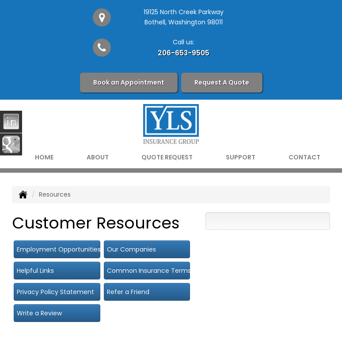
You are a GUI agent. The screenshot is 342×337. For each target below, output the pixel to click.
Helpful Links (35, 270)
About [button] (98, 157)
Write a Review (39, 313)
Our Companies (131, 249)
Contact (304, 157)
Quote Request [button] (167, 157)
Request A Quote (221, 82)
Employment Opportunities (58, 249)
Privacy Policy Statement (55, 291)
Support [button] (240, 157)
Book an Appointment (128, 82)
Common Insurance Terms (148, 270)
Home (44, 157)
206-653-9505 (183, 53)
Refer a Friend (128, 291)
